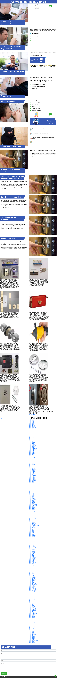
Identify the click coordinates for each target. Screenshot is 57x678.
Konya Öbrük (31, 587)
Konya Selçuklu (32, 606)
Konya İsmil (31, 533)
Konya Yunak (31, 641)
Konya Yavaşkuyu (32, 629)
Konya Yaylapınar (32, 630)
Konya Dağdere (32, 482)
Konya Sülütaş (31, 614)
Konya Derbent (32, 483)
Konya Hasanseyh (32, 518)
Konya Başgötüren (32, 449)
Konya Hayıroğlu (32, 522)
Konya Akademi (32, 423)
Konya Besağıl (31, 452)
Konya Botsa (31, 459)
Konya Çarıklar (32, 468)
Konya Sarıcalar (32, 601)
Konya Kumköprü (32, 575)
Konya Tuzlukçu (32, 620)
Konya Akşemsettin (32, 430)
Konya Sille (31, 611)
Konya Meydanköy (32, 583)
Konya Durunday (32, 489)
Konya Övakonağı (32, 590)
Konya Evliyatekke (32, 499)
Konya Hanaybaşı (32, 515)
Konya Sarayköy (32, 599)
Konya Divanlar (32, 486)
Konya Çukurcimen (32, 479)
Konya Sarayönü (32, 600)
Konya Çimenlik (32, 476)
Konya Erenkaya (32, 494)
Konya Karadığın (32, 542)
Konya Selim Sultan (32, 607)
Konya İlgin (31, 529)
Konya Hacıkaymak (32, 511)
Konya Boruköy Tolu (33, 457)
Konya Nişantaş (32, 586)
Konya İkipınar (31, 528)
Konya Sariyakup (32, 603)
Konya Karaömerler (32, 547)
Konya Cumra (31, 481)
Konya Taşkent (32, 616)
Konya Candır (31, 467)
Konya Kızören (32, 567)
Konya (30, 550)
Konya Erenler (31, 496)
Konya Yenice (31, 635)
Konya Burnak (31, 462)
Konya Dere (31, 485)
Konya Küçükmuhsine (33, 573)
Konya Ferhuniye (32, 501)
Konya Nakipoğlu (32, 585)
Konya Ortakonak (32, 589)
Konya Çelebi (31, 472)
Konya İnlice (31, 530)
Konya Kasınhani (32, 551)
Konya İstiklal (31, 534)
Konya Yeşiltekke (32, 639)
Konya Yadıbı (31, 554)
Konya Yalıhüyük (32, 626)
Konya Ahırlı (31, 421)
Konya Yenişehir (32, 637)
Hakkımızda (3, 417)
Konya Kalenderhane (33, 537)
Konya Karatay (32, 549)
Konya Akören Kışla (32, 427)
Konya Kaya (31, 555)
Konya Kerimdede (32, 559)
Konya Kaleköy (32, 536)
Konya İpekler (31, 531)
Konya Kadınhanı (32, 535)
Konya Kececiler (32, 558)
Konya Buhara (31, 461)
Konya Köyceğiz (32, 572)
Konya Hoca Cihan (32, 523)
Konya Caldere (32, 465)
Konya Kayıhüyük (32, 557)
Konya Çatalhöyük (32, 469)
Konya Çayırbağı (32, 471)
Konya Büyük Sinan (32, 464)
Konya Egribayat (32, 490)
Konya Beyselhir (32, 454)
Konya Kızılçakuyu (32, 565)
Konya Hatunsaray (32, 520)
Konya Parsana (32, 592)
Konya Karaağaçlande (33, 539)
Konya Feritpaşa (32, 502)
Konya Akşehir (31, 429)
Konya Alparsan (32, 434)
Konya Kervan (31, 560)
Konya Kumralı (32, 576)
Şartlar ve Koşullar (4, 418)
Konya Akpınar (32, 428)
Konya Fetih (31, 503)
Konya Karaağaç (32, 538)
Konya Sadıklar (32, 594)
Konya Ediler (31, 633)
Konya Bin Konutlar (32, 456)
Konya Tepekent (32, 618)
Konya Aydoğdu (32, 441)
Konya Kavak (31, 553)
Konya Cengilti (31, 474)
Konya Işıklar (31, 532)
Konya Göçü (31, 506)
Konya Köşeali (31, 570)
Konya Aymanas (32, 442)
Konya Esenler (32, 498)
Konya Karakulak (32, 546)
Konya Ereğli (31, 493)
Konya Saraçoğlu (32, 598)
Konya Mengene (32, 581)
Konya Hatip (31, 519)
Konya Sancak (31, 597)
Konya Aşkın (31, 438)
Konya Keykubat (32, 561)
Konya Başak (31, 447)
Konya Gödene (32, 507)
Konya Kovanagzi (32, 571)
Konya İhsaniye (32, 527)
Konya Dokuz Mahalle (33, 488)
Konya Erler (31, 497)
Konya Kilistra (31, 563)
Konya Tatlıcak (32, 617)
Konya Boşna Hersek (33, 458)
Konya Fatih (31, 500)
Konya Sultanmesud (33, 613)
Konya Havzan (32, 521)
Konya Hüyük (31, 526)
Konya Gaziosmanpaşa (33, 505)
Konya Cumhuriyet (32, 480)
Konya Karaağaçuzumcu (33, 540)
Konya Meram (31, 582)
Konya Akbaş (31, 424)
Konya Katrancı (32, 552)
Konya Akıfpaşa (32, 426)
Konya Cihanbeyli (32, 475)
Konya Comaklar (32, 477)
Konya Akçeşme (32, 425)
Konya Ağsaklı (31, 420)
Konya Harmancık (32, 516)
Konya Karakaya (32, 545)
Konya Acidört (31, 419)
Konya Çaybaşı (32, 470)
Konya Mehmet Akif (32, 579)
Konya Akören (31, 431)
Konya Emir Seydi (32, 608)
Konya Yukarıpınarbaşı (33, 640)
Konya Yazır (31, 632)
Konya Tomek (31, 619)
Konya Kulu (31, 574)
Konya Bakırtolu (32, 446)
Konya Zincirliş (32, 642)
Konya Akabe (31, 422)
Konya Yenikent (32, 636)
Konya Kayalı (31, 556)
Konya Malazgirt (32, 578)
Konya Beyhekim (32, 453)
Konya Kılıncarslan (32, 562)
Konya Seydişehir (32, 609)
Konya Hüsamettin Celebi (34, 525)
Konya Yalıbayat (32, 625)
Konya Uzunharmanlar (33, 624)
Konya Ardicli (31, 436)
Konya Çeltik (31, 473)
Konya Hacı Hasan (32, 510)
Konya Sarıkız (31, 602)
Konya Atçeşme (32, 439)
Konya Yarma (31, 627)
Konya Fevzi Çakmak (33, 504)
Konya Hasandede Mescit (34, 517)
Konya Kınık (31, 564)
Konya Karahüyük (32, 544)
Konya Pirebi (31, 593)
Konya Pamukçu (32, 591)
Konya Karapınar (32, 548)
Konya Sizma (31, 612)
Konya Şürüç (31, 615)
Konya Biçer (31, 455)
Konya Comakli (32, 478)
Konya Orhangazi (32, 588)
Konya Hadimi (31, 513)
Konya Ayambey (32, 440)
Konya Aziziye (31, 443)
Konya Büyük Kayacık (33, 463)
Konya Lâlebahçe (32, 577)
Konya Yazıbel (31, 631)
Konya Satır (31, 604)
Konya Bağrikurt (32, 444)
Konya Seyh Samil (32, 610)
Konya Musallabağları (33, 584)
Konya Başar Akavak (33, 448)
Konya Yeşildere (32, 638)
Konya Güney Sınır (32, 508)
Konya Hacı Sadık (32, 512)
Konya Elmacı (31, 491)
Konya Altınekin (32, 435)
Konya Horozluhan (32, 524)
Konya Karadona (32, 543)
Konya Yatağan (32, 628)
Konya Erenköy (32, 495)
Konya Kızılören (32, 566)
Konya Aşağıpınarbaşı (33, 437)
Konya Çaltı (31, 466)
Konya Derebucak (32, 484)
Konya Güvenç (32, 509)
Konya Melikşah (32, 580)
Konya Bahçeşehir (32, 445)
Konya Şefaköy (32, 605)
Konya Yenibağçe (32, 634)
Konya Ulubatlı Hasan (33, 621)
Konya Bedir (31, 451)
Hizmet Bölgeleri (32, 414)
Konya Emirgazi (32, 492)
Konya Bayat (31, 450)
